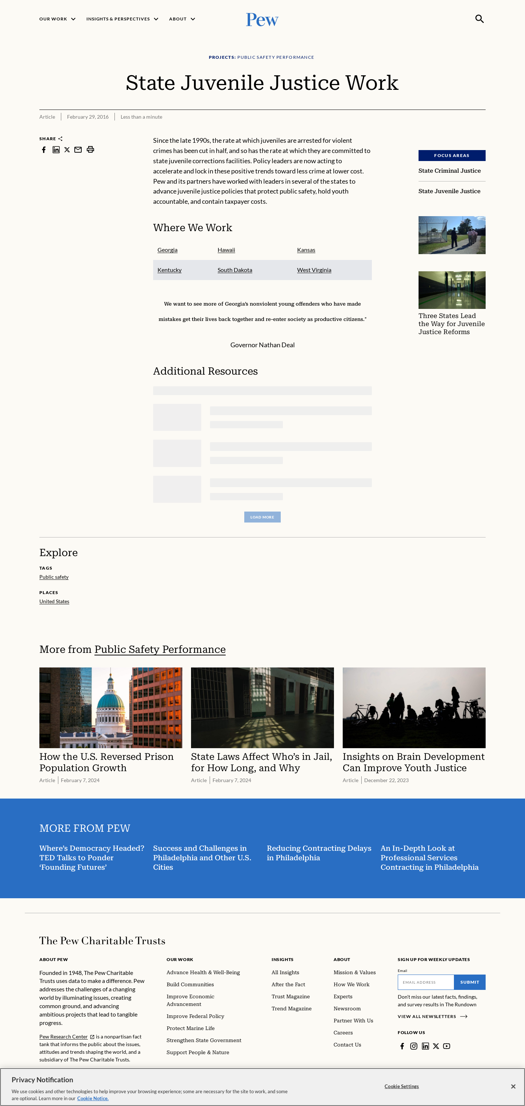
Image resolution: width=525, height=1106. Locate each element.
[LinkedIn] (425, 1046)
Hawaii (226, 249)
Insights (283, 959)
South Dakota (235, 269)
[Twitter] (436, 1046)
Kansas (306, 249)
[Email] (426, 982)
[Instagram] (413, 1046)
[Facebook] (402, 1046)
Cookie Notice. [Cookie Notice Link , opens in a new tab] (93, 1098)
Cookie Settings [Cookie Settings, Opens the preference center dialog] (402, 1086)
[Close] (513, 1087)
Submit (469, 982)
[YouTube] (446, 1046)
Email (403, 970)
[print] (90, 149)
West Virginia (314, 269)
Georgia (168, 249)
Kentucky (170, 269)
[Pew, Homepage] (262, 18)
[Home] (102, 941)
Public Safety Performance (160, 649)
